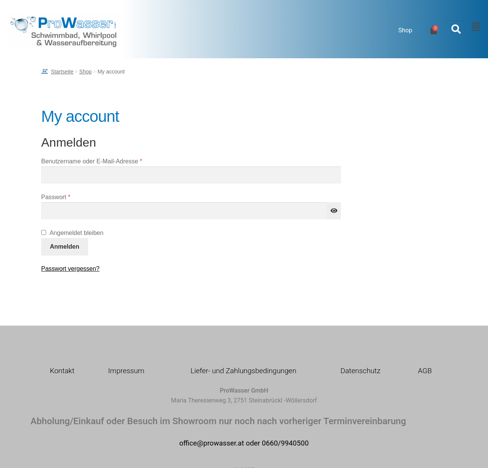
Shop (405, 30)
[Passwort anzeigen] (334, 211)
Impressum (126, 370)
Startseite (62, 72)
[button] (474, 27)
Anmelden (64, 246)
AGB (425, 370)
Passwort (71, 196)
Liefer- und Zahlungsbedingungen (244, 370)
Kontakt (62, 370)
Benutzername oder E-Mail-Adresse (106, 161)
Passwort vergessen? (70, 268)
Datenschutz (360, 370)
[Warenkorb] (434, 30)
